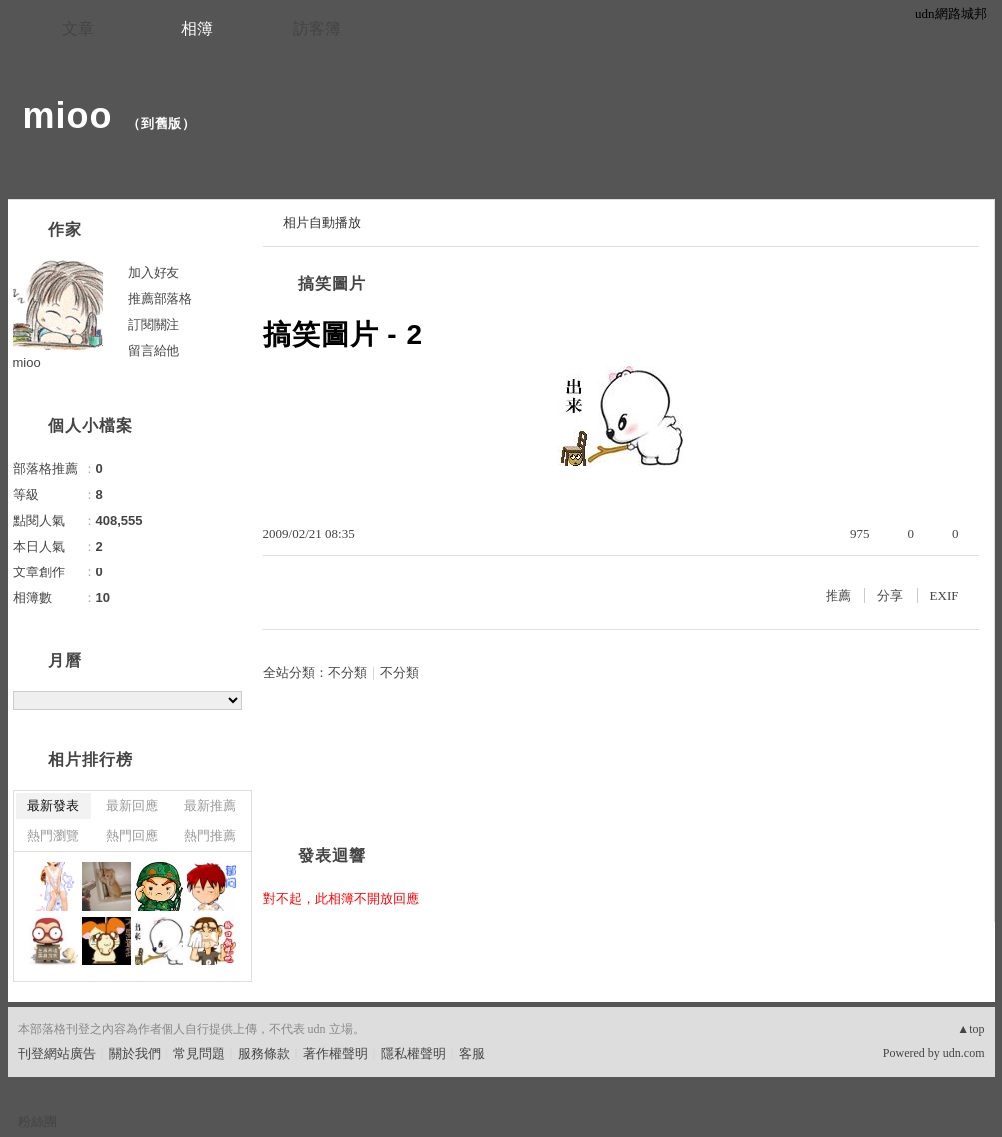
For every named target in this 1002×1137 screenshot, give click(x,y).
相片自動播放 (322, 222)
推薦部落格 (160, 298)
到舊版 (161, 123)
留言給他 (153, 350)
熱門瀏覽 (53, 835)
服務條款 (264, 1053)
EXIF (944, 595)
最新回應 (132, 805)
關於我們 (135, 1053)
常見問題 (199, 1053)
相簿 (197, 28)
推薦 (838, 595)
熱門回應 (132, 835)
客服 (472, 1053)
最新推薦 (210, 805)
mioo (68, 115)
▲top (970, 1029)
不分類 (347, 672)
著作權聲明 (335, 1053)
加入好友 (153, 272)
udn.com (964, 1053)
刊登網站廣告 (57, 1053)
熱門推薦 (210, 835)
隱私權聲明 (413, 1053)
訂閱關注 (153, 324)
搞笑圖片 (332, 283)
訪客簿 (317, 28)
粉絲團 (37, 1121)
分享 (890, 595)
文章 (78, 28)
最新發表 (53, 805)
